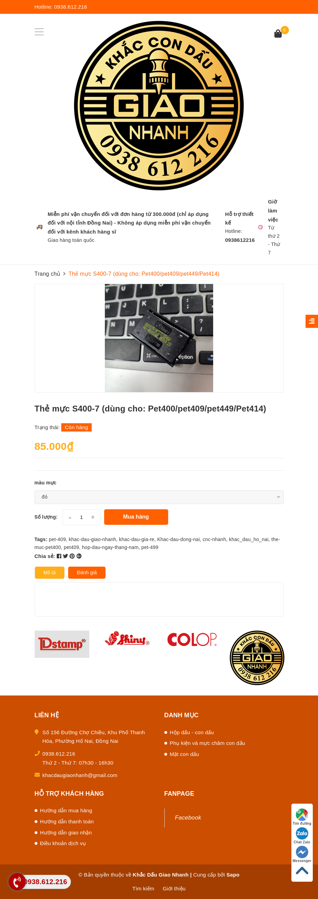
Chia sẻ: (45, 556)
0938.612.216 (70, 7)
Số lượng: (46, 517)
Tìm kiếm (143, 888)
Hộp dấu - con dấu (192, 732)
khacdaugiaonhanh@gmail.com (80, 775)
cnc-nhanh (214, 539)
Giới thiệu (174, 888)
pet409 (71, 547)
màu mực (46, 482)
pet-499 (150, 547)
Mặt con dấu (184, 754)
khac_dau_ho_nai (249, 539)
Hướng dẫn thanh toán (67, 821)
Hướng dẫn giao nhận (66, 832)
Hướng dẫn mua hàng (66, 810)
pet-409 (57, 539)
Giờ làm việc (273, 211)
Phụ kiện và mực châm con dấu (207, 743)
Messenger (302, 854)
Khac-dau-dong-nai (178, 539)
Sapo (233, 875)
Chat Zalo (302, 835)
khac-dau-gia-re (136, 539)
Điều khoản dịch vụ (63, 843)
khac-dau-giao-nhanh (92, 539)
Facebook (188, 817)
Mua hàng (136, 517)
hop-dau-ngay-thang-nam (110, 547)
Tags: (42, 539)
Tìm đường (302, 816)
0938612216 (240, 240)
